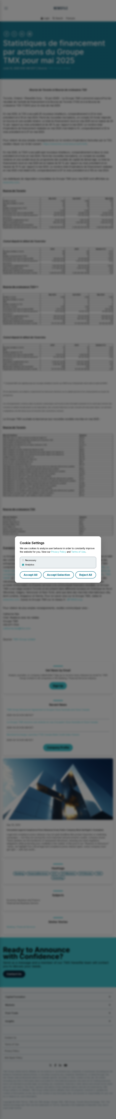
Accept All (30, 574)
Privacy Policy (58, 551)
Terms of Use (78, 551)
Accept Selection (58, 574)
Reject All (85, 574)
